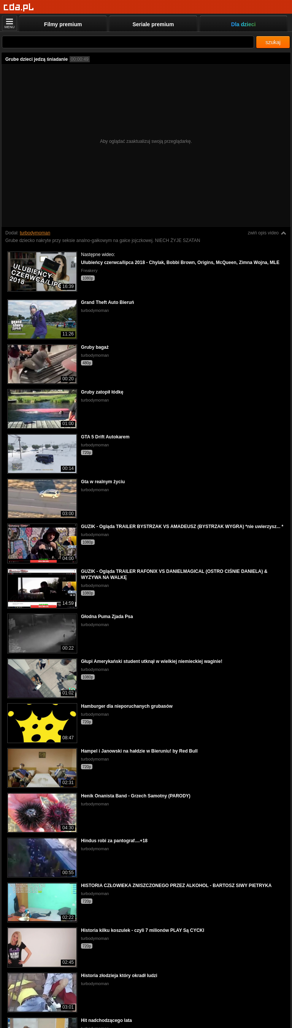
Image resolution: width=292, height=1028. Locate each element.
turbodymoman (35, 233)
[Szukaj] (128, 42)
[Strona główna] (19, 7)
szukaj (273, 42)
